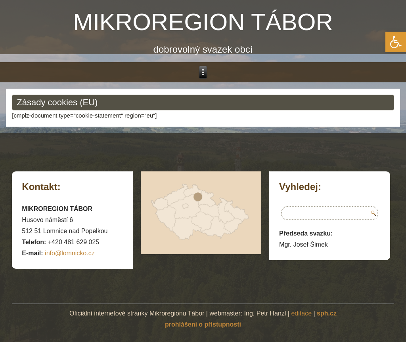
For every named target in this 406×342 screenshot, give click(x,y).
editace (301, 313)
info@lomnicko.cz (70, 253)
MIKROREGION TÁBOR (203, 22)
